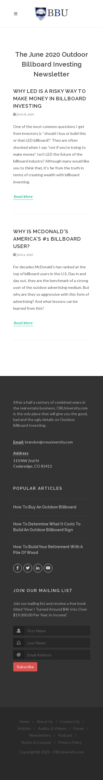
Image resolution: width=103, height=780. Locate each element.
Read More (23, 196)
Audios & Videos (52, 728)
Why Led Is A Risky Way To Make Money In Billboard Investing (49, 98)
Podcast (65, 735)
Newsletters (40, 735)
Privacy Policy (70, 742)
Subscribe (25, 666)
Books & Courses (36, 742)
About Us (45, 721)
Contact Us (70, 721)
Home (25, 721)
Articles (24, 728)
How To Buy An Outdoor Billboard (44, 507)
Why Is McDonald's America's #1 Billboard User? (47, 239)
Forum (78, 728)
